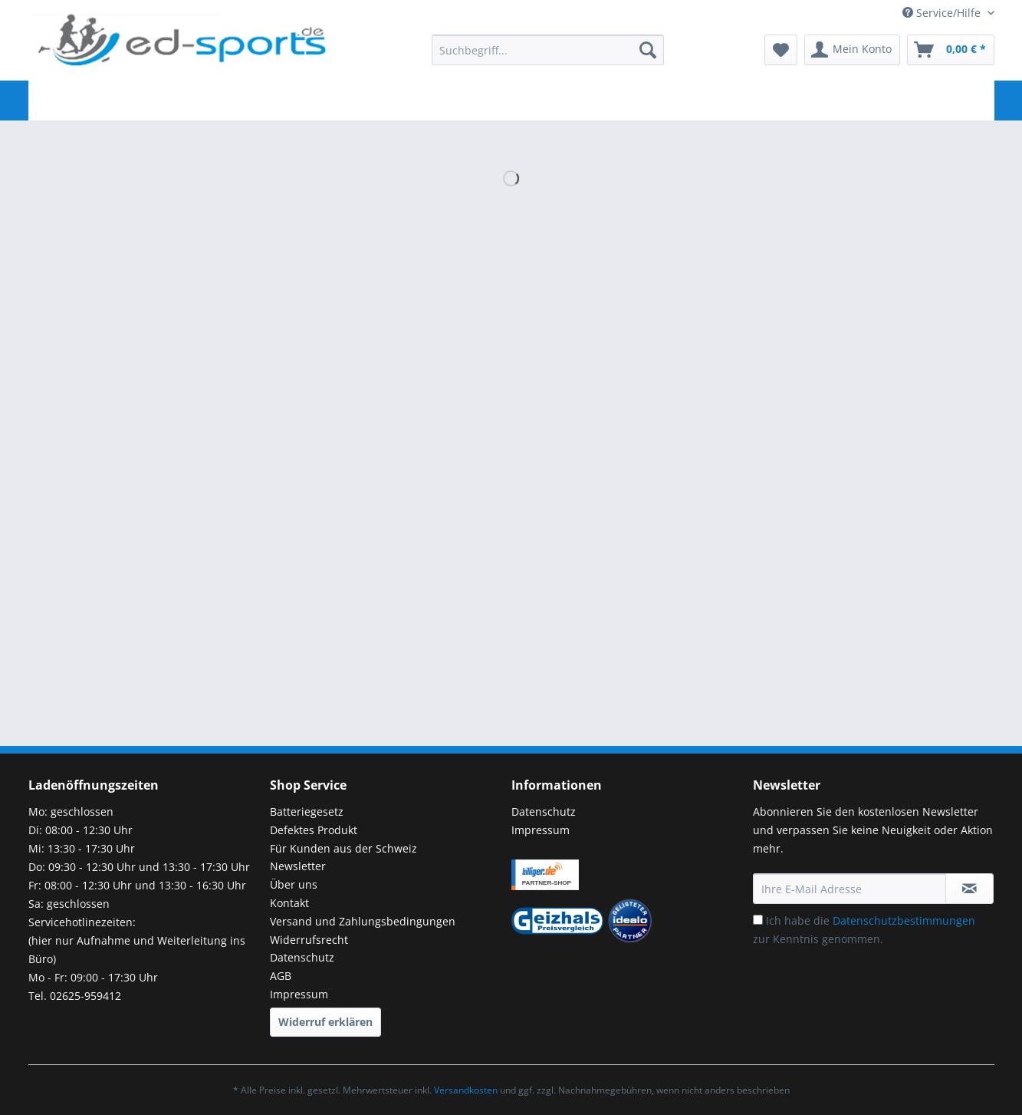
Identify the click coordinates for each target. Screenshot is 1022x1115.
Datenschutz (302, 957)
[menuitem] (547, 57)
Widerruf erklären (325, 1021)
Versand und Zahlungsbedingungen (362, 921)
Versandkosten (466, 1090)
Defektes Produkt (313, 830)
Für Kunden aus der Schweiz (343, 848)
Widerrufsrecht (309, 939)
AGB (280, 975)
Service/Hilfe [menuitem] (943, 12)
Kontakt (289, 903)
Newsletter (298, 866)
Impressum (299, 994)
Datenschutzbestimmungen (904, 920)
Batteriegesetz (306, 811)
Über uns (293, 884)
